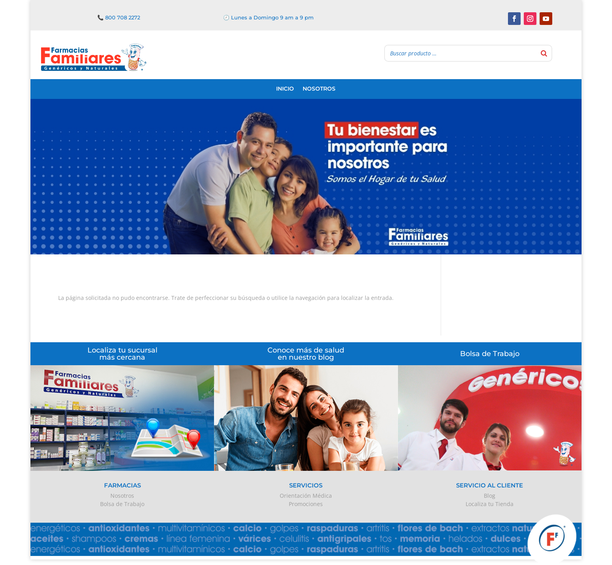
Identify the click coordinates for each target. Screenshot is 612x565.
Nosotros (319, 88)
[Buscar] (544, 53)
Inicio (285, 88)
